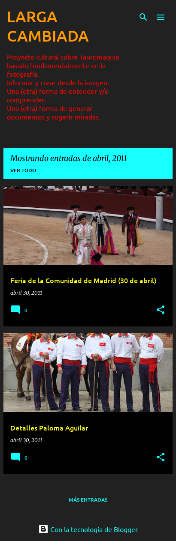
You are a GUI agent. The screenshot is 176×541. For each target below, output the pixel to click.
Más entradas (88, 499)
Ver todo (23, 170)
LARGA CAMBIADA (48, 26)
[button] (160, 310)
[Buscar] (143, 17)
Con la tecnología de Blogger (88, 529)
